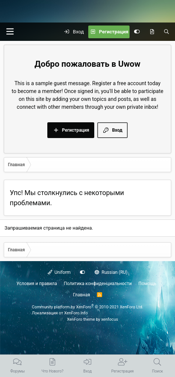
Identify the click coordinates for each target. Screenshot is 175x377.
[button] (10, 32)
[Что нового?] (152, 31)
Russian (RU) (111, 272)
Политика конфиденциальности (98, 283)
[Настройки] (137, 31)
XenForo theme (81, 319)
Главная (81, 294)
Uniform (59, 272)
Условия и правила (37, 283)
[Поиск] (166, 31)
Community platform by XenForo (87, 307)
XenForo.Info (76, 313)
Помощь (148, 283)
